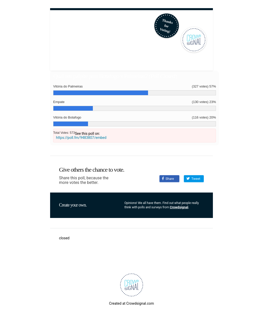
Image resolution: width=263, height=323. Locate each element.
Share (168, 179)
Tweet (193, 179)
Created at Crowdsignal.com (131, 303)
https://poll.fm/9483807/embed (81, 138)
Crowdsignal (179, 207)
